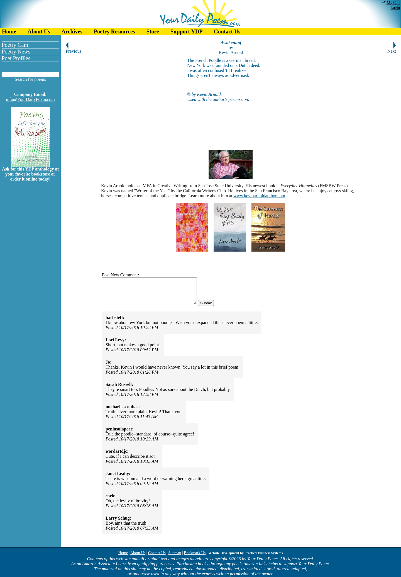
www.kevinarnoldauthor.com (259, 195)
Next (391, 49)
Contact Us (227, 31)
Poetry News (16, 51)
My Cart (391, 3)
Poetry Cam (15, 45)
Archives (72, 31)
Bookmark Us (195, 553)
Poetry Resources (114, 31)
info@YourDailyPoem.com (30, 99)
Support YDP (186, 31)
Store (152, 31)
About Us (39, 31)
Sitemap (174, 553)
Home (9, 31)
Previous (73, 49)
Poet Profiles (16, 58)
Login (395, 8)
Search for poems (30, 79)
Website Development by (245, 553)
